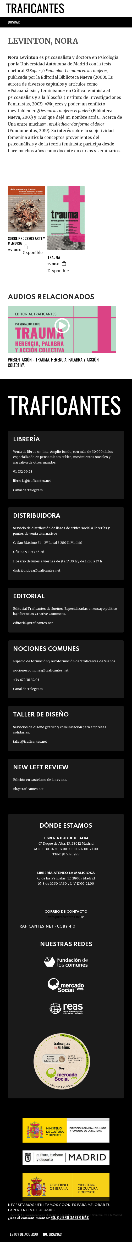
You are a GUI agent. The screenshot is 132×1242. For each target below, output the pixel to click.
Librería (26, 440)
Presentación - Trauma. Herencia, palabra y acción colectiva (53, 362)
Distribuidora (36, 516)
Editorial (29, 597)
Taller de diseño (41, 715)
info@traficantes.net (66, 917)
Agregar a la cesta (26, 247)
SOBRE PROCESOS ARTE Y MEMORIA (26, 240)
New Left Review (41, 768)
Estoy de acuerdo (24, 1234)
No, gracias (52, 1234)
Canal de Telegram (28, 490)
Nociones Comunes (46, 649)
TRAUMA (53, 257)
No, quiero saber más (70, 1217)
